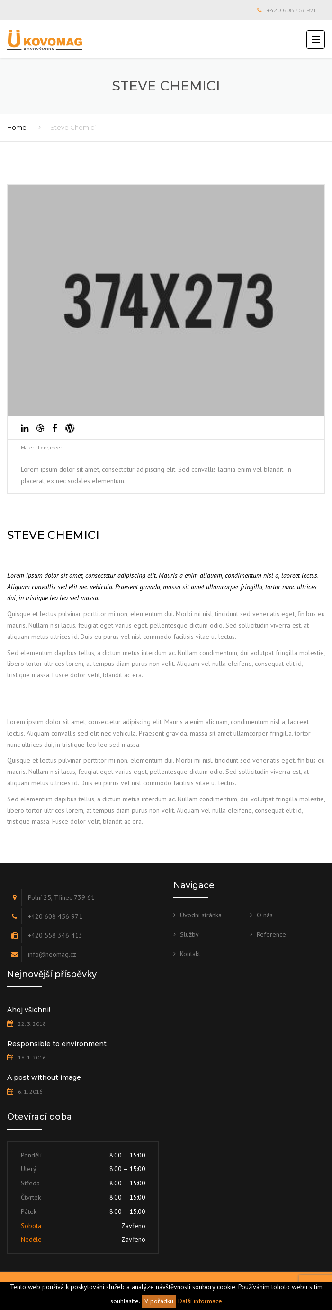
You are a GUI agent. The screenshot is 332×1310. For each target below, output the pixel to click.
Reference (271, 934)
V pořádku (158, 1301)
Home (17, 127)
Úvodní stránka (201, 915)
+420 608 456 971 (291, 10)
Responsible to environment (57, 1044)
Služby (189, 934)
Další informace (200, 1301)
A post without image (44, 1077)
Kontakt (190, 954)
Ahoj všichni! (28, 1009)
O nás (265, 915)
